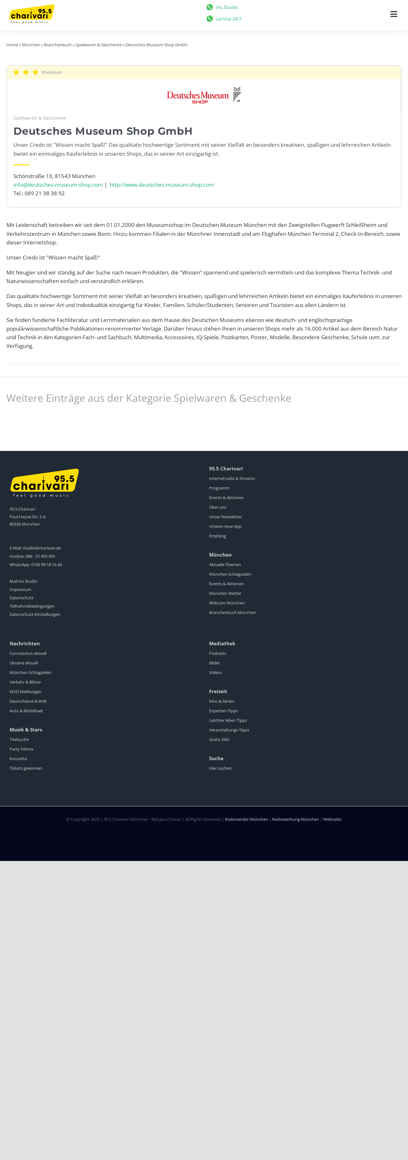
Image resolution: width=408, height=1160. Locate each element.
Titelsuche (19, 739)
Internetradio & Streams (232, 478)
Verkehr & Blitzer (25, 682)
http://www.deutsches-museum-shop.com (162, 184)
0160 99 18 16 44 (46, 564)
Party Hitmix (21, 749)
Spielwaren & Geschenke (39, 118)
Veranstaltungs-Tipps (229, 730)
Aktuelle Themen (225, 564)
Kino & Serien (221, 701)
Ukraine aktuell (24, 663)
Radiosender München (246, 819)
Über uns (217, 507)
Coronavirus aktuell (28, 653)
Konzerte (18, 758)
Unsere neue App (225, 526)
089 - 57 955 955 (40, 556)
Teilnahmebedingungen (32, 606)
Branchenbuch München (232, 612)
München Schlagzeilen (230, 574)
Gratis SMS (219, 739)
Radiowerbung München (295, 819)
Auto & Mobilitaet (26, 711)
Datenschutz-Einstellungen (35, 614)
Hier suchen (220, 768)
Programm (219, 488)
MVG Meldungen (25, 691)
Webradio (332, 819)
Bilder (214, 663)
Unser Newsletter (225, 517)
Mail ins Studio (23, 581)
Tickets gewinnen (26, 768)
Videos (215, 672)
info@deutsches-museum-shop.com (58, 184)
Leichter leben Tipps (228, 720)
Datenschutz (21, 598)
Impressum (20, 589)
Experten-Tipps (223, 711)
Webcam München (227, 603)
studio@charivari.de (42, 548)
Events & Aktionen (226, 497)
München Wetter (225, 593)
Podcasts (217, 653)
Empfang (217, 536)
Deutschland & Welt (28, 701)
